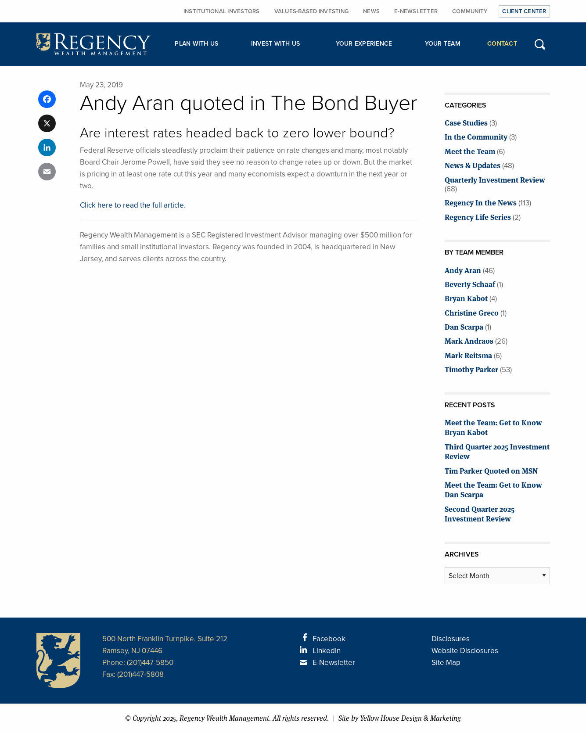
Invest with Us (275, 43)
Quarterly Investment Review (495, 179)
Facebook (329, 638)
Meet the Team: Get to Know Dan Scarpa (493, 489)
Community (469, 11)
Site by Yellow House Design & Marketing (399, 718)
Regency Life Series (478, 216)
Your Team (442, 43)
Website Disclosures (464, 650)
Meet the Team (470, 150)
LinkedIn (327, 650)
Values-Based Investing (311, 11)
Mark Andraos (469, 340)
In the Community (476, 136)
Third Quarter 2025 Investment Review (497, 451)
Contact (502, 43)
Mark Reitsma (468, 354)
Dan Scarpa (464, 326)
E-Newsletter (416, 11)
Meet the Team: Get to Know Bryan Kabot (493, 427)
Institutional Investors (221, 11)
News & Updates (472, 164)
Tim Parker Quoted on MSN (491, 470)
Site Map (445, 662)
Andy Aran (463, 269)
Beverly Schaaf (470, 283)
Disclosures (450, 638)
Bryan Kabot (466, 297)
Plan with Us (196, 43)
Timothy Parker (471, 368)
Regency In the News (481, 202)
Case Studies (466, 122)
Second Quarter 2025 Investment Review (479, 513)
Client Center (524, 11)
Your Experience (364, 43)
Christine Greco (472, 312)
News (371, 11)
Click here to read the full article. (133, 205)
